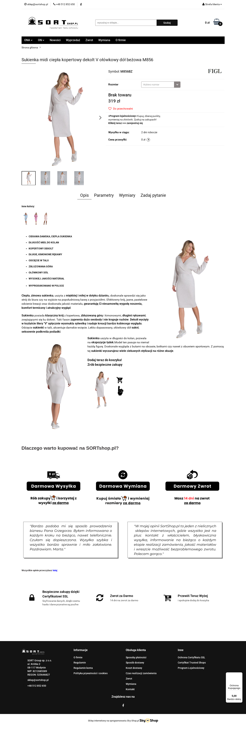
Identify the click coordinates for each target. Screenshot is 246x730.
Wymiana (104, 40)
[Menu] (240, 674)
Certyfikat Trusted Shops (192, 662)
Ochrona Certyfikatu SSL (191, 657)
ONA (28, 40)
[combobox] (160, 84)
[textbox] (157, 84)
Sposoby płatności (136, 657)
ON (41, 40)
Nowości (55, 40)
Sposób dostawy (135, 662)
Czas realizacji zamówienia (141, 673)
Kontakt (130, 689)
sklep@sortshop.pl (38, 680)
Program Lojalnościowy (191, 667)
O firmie (121, 40)
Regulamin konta (83, 667)
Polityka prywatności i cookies (91, 673)
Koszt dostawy (134, 667)
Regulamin (80, 662)
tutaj (55, 570)
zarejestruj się (135, 123)
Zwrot (89, 40)
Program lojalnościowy (122, 116)
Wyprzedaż (73, 40)
